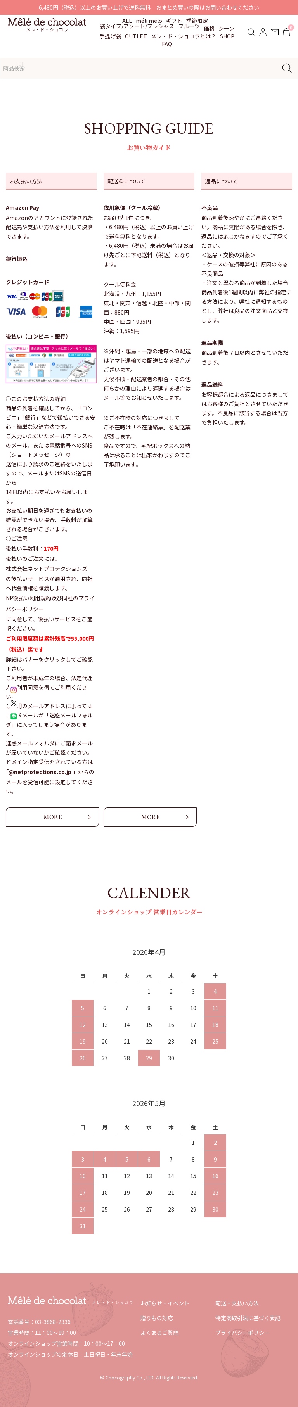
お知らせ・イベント (164, 1303)
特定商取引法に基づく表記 (248, 1318)
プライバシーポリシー (242, 1332)
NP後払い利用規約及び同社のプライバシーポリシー (50, 603)
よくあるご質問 (159, 1332)
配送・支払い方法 (237, 1303)
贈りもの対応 (156, 1318)
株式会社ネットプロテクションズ (46, 568)
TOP (20, 63)
